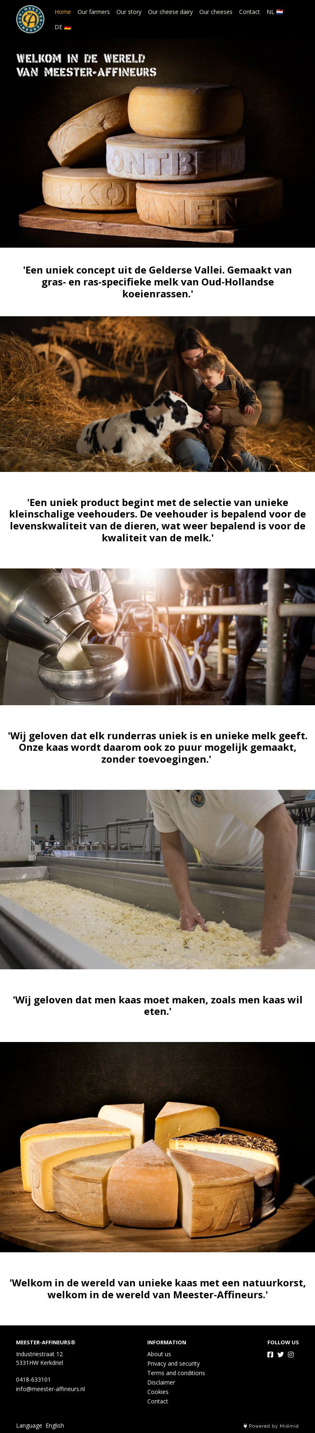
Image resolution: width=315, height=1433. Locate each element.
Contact (249, 12)
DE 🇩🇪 (63, 27)
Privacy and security (173, 1363)
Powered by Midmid (271, 1426)
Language (29, 1425)
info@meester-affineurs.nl (50, 1389)
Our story (129, 12)
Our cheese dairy (170, 12)
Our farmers (94, 12)
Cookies (158, 1392)
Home (63, 12)
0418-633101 (33, 1379)
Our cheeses (216, 12)
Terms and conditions (176, 1373)
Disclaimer (161, 1382)
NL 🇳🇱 (275, 12)
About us (159, 1354)
